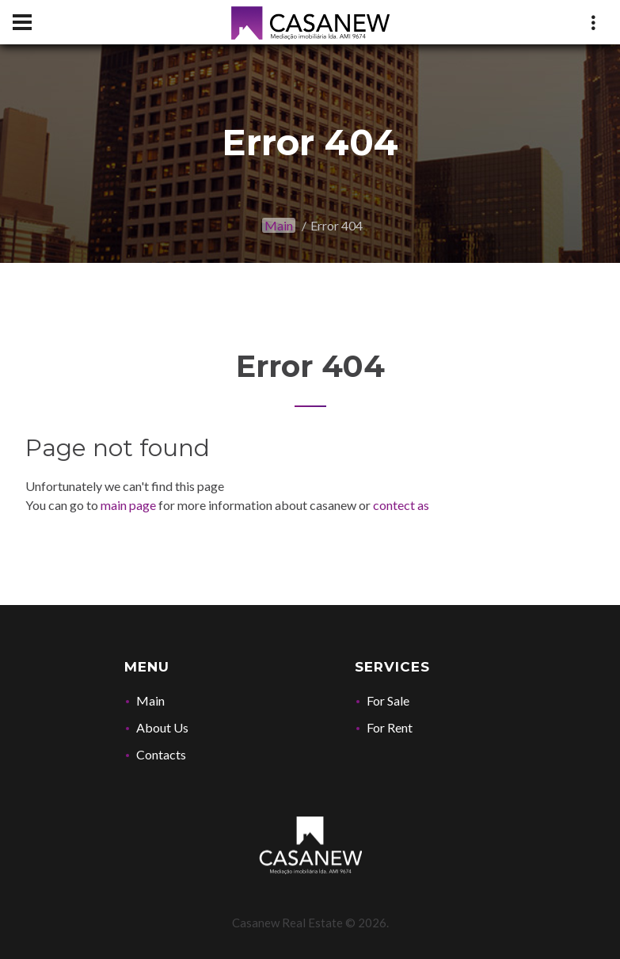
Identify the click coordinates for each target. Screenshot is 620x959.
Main (278, 225)
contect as (401, 504)
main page (128, 504)
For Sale (388, 700)
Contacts (161, 754)
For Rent (390, 727)
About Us (162, 727)
